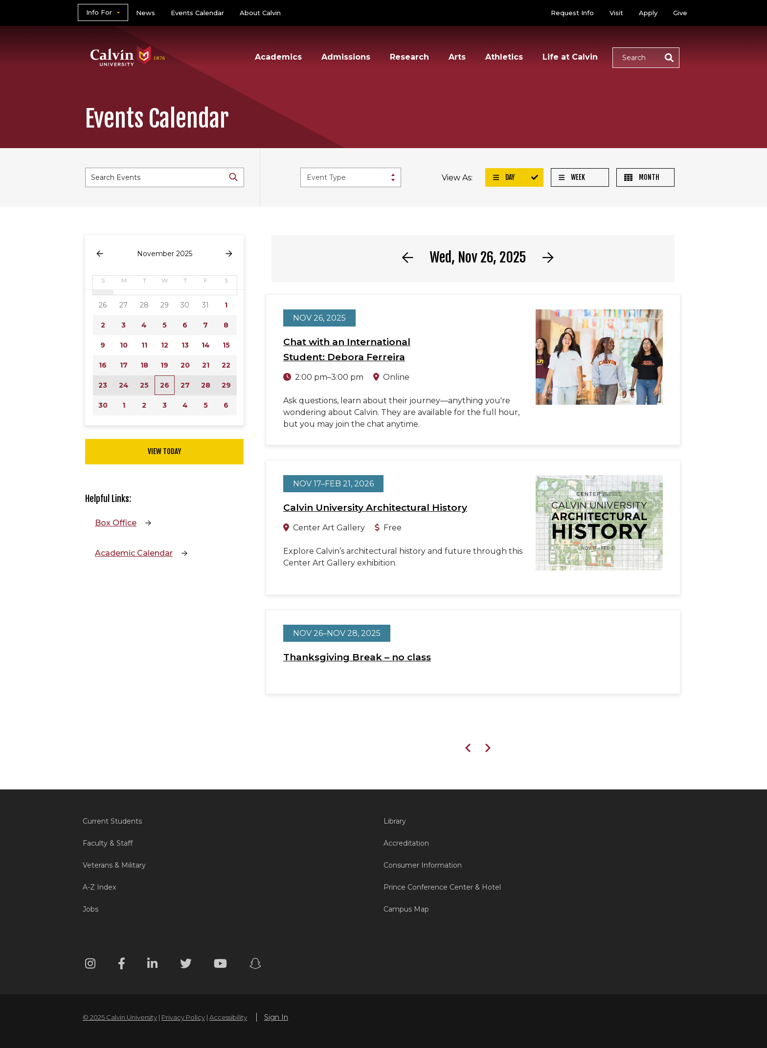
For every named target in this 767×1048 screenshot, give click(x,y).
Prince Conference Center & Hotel (442, 887)
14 (206, 345)
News (145, 13)
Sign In (276, 1017)
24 (124, 385)
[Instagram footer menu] (90, 965)
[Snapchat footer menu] (255, 965)
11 (144, 345)
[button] (645, 57)
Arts (457, 57)
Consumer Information (423, 865)
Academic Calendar (134, 553)
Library (395, 821)
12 (164, 345)
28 (205, 385)
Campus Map (406, 909)
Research (409, 57)
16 (103, 365)
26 (164, 385)
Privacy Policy (183, 1017)
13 (185, 345)
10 (124, 345)
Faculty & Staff (108, 843)
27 (185, 385)
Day (504, 177)
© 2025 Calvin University (120, 1017)
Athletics (504, 57)
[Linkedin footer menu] (152, 965)
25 (144, 385)
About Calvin (260, 13)
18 (144, 365)
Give (680, 13)
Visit (616, 13)
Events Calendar (197, 13)
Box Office (115, 522)
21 (205, 365)
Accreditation (406, 843)
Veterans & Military (114, 865)
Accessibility (228, 1017)
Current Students (112, 821)
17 (124, 365)
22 (226, 365)
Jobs (90, 909)
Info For (99, 12)
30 (103, 405)
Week (572, 177)
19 (164, 365)
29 (226, 385)
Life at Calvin (570, 57)
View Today (164, 451)
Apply (648, 13)
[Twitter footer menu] (186, 965)
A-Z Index (99, 887)
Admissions (345, 57)
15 (226, 345)
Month (641, 177)
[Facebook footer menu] (121, 965)
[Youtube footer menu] (220, 965)
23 (102, 385)
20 (185, 365)
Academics (278, 57)
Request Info (572, 13)
